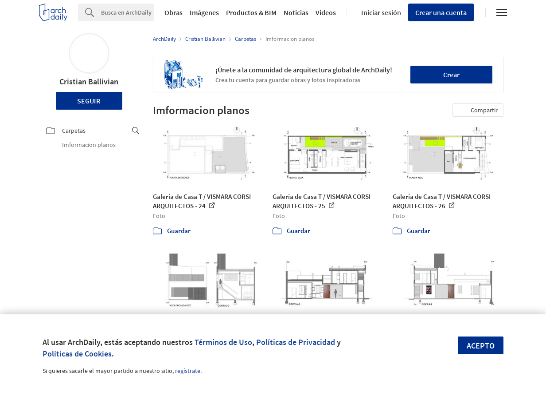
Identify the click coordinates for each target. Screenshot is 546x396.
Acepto (481, 346)
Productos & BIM (251, 12)
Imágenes (204, 12)
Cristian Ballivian (88, 81)
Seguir (89, 100)
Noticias (296, 12)
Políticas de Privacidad (295, 342)
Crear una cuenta (441, 12)
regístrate (187, 371)
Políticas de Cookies (77, 353)
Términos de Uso (223, 342)
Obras (173, 12)
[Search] (127, 12)
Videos (326, 12)
